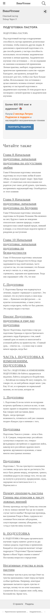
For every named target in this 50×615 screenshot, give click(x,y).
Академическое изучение (40, 612)
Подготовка (11, 429)
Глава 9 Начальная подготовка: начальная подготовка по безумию (20, 204)
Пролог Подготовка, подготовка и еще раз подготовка (19, 321)
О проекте (18, 604)
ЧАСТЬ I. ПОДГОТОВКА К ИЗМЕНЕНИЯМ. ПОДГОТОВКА (23, 361)
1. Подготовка (13, 397)
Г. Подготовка (13, 284)
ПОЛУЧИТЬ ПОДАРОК (19, 127)
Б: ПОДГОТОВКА (16, 533)
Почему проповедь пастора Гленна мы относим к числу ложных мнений (23, 497)
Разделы (29, 604)
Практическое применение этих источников (22, 612)
